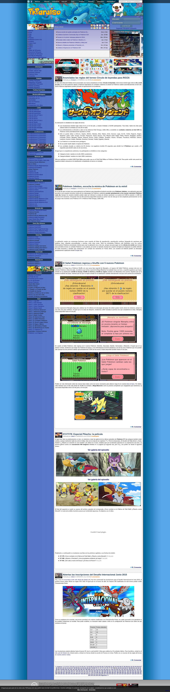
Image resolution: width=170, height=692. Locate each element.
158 (128, 671)
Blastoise (103, 270)
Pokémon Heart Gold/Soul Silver (38, 188)
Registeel (62, 135)
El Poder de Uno (33, 277)
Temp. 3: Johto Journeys (36, 304)
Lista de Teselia (33, 122)
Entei (108, 134)
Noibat (57, 442)
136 (71, 671)
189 (120, 672)
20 (91, 666)
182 (102, 672)
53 (65, 668)
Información (116, 37)
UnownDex (32, 76)
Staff (30, 36)
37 (122, 666)
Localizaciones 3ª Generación (37, 139)
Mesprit (108, 135)
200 (61, 673)
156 (123, 671)
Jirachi (95, 135)
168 (66, 672)
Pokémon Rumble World (36, 174)
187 (115, 672)
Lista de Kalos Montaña (35, 127)
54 (67, 668)
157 (125, 671)
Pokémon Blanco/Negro (35, 186)
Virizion (113, 137)
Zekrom (139, 137)
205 (74, 673)
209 (84, 673)
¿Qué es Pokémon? (34, 69)
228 (133, 673)
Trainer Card (32, 43)
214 (97, 673)
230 (138, 673)
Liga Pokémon (117, 50)
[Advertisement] (98, 177)
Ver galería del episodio (98, 450)
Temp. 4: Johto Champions (36, 306)
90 (133, 668)
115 (104, 669)
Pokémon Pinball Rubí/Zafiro (37, 232)
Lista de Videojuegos (35, 111)
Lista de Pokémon (34, 109)
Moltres (89, 134)
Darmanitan (118, 346)
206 (77, 673)
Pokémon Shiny (33, 74)
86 (125, 668)
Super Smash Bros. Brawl (36, 219)
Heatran (126, 135)
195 (135, 672)
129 (140, 669)
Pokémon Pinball (34, 244)
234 (94, 675)
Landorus (62, 139)
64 (85, 668)
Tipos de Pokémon (34, 101)
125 (130, 669)
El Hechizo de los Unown (36, 278)
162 (138, 671)
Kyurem (68, 139)
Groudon (82, 135)
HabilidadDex (111, 1)
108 (86, 669)
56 (71, 668)
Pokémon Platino (34, 189)
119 (114, 669)
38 (124, 666)
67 (91, 668)
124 (127, 669)
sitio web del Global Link (62, 653)
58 (74, 668)
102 (71, 669)
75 (105, 668)
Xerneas (90, 139)
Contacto (31, 41)
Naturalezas (32, 103)
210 (87, 673)
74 (104, 668)
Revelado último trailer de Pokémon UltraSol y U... (71, 40)
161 (135, 671)
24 (98, 666)
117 (109, 669)
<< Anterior (58, 666)
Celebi (128, 134)
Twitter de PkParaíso (35, 50)
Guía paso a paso (118, 40)
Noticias (37, 1)
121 (119, 669)
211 (89, 673)
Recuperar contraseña (129, 28)
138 (77, 671)
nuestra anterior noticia (63, 654)
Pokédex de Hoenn (118, 42)
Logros (31, 46)
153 (115, 671)
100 (66, 669)
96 (58, 669)
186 (112, 672)
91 (135, 668)
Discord (46, 1)
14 (80, 666)
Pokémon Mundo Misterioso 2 (37, 200)
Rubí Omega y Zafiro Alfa (127, 62)
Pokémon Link (33, 204)
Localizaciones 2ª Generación (37, 141)
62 (82, 668)
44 (135, 666)
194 (133, 672)
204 (71, 673)
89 (131, 668)
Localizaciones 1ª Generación (37, 142)
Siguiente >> (105, 675)
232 (89, 675)
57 (73, 668)
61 (80, 668)
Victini (96, 137)
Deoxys (100, 135)
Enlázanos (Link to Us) (35, 39)
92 (136, 668)
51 (62, 668)
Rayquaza (89, 135)
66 (89, 668)
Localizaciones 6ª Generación (37, 133)
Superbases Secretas (119, 55)
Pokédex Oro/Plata (34, 85)
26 (102, 666)
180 (97, 672)
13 (78, 666)
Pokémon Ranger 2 (34, 195)
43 (133, 666)
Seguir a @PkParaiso (34, 21)
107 (84, 669)
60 (78, 668)
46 (139, 666)
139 (79, 671)
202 (66, 673)
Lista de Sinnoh (33, 118)
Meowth (57, 511)
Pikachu (64, 442)
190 (123, 672)
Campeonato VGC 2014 (36, 105)
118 (112, 669)
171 (74, 672)
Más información (82, 690)
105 (79, 669)
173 (79, 672)
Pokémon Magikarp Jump (36, 152)
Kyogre (77, 135)
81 (116, 668)
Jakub (73, 265)
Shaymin (85, 137)
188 (117, 672)
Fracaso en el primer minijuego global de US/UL (71, 37)
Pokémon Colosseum (35, 255)
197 (140, 672)
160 (133, 671)
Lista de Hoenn (33, 117)
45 (137, 666)
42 (131, 666)
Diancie (107, 139)
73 (102, 668)
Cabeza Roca (67, 70)
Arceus (91, 137)
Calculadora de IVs (34, 98)
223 (120, 673)
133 (64, 671)
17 (86, 666)
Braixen (68, 558)
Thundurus (126, 137)
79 (113, 668)
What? (167, 690)
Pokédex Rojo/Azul (34, 87)
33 (115, 666)
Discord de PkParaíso (35, 52)
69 (94, 668)
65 (87, 668)
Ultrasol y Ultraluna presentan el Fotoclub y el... (71, 45)
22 (95, 666)
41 (130, 666)
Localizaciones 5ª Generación (37, 135)
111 (94, 669)
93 (138, 668)
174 (82, 672)
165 (59, 672)
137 (74, 671)
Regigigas (133, 135)
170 (71, 672)
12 (77, 666)
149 (105, 671)
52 (63, 668)
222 (117, 673)
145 (94, 671)
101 (68, 669)
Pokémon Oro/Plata (34, 238)
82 (118, 668)
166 (61, 672)
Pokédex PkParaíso (34, 80)
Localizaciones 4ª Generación (37, 137)
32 (113, 666)
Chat (30, 34)
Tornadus (119, 137)
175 (84, 672)
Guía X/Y (64, 1)
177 (89, 672)
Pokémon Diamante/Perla (36, 191)
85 (124, 668)
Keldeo (73, 139)
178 (92, 672)
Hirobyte (73, 80)
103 (73, 669)
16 (84, 666)
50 (60, 668)
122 (122, 669)
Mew (99, 134)
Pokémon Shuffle (34, 173)
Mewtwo (94, 134)
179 (94, 672)
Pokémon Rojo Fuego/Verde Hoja (38, 229)
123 (125, 669)
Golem (67, 68)
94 (140, 668)
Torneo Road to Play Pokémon (37, 57)
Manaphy (74, 137)
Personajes (116, 53)
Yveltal (96, 139)
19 (89, 666)
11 (75, 666)
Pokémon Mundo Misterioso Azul (38, 202)
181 (100, 672)
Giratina (139, 135)
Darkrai (80, 137)
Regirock (133, 134)
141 (84, 671)
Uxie (104, 135)
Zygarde (100, 139)
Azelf (113, 135)
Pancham (74, 558)
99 (63, 669)
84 (122, 668)
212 (92, 673)
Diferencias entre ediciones (121, 45)
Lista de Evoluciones (35, 113)
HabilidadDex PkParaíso (36, 84)
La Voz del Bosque (34, 280)
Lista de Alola (32, 129)
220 (112, 673)
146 (97, 671)
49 (58, 668)
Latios (72, 135)
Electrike (99, 346)
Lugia (118, 134)
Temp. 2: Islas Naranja (35, 302)
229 (135, 673)
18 (88, 666)
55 (69, 668)
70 (96, 668)
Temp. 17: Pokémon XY (35, 329)
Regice (139, 134)
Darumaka (106, 346)
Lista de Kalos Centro (35, 124)
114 (102, 669)
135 (69, 671)
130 (56, 671)
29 (108, 666)
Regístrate (119, 28)
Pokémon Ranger (34, 193)
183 (105, 672)
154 (117, 671)
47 (141, 666)
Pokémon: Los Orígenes (36, 333)
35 (119, 666)
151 (110, 671)
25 (100, 666)
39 (126, 666)
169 (69, 672)
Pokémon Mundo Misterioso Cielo (38, 198)
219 (110, 673)
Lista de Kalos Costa (35, 125)
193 (130, 672)
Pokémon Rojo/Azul (34, 242)
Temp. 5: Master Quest (35, 308)
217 (105, 673)
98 (62, 669)
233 (92, 675)
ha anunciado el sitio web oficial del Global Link (76, 579)
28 (106, 666)
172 (77, 672)
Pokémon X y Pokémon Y (36, 158)
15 (82, 666)
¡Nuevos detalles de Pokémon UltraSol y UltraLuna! (72, 42)
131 (59, 671)
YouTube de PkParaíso (35, 55)
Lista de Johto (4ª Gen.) (35, 120)
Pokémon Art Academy (35, 167)
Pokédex (91, 1)
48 (56, 668)
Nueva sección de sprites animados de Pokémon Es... (73, 32)
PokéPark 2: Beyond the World (37, 210)
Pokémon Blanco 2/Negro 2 (37, 182)
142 (87, 671)
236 (99, 675)
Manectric (127, 346)
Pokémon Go (32, 154)
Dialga (117, 135)
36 (120, 666)
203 (69, 673)
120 (117, 669)
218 (107, 673)
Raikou (104, 134)
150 (107, 671)
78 (111, 668)
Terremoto (67, 72)
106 (81, 669)
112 (96, 669)
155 (120, 671)
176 (87, 672)
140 (82, 671)
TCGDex (81, 1)
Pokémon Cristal (33, 237)
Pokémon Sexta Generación (36, 64)
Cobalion (101, 137)
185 (110, 672)
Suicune (113, 134)
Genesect (85, 139)
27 (104, 666)
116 (107, 669)
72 (100, 668)
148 (102, 671)
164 (56, 672)
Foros (30, 32)
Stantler (112, 346)
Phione (68, 137)
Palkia (122, 135)
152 (112, 671)
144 (92, 671)
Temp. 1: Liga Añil (34, 301)
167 (64, 672)
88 (129, 668)
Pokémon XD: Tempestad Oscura (38, 254)
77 (109, 668)
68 (93, 668)
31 (111, 666)
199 (59, 673)
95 (56, 669)
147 (100, 671)
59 (76, 668)
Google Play (78, 250)
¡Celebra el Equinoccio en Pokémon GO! (69, 47)
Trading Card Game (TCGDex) (128, 71)
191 (125, 672)
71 (98, 668)
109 (89, 669)
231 (140, 673)
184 (107, 672)
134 (66, 671)
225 (125, 673)
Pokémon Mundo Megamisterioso (38, 165)
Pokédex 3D (32, 171)
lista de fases (131, 384)
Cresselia (62, 137)
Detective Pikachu (34, 178)
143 (89, 671)
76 (107, 668)
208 (82, 673)
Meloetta (78, 139)
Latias (68, 135)
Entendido (92, 690)
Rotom (93, 560)
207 (79, 673)
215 (100, 673)
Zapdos (83, 134)
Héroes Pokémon (34, 282)
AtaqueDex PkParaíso (35, 82)
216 (102, 673)
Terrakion (107, 137)
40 (128, 666)
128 (137, 669)
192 (128, 672)
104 (76, 669)
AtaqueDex (100, 1)
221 (115, 673)
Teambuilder (32, 100)
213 (94, 673)
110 (91, 669)
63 (84, 668)
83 (120, 668)
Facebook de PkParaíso (36, 54)
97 (60, 669)
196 (138, 672)
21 (93, 666)
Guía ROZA (55, 1)
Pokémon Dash (33, 206)
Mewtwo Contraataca (35, 275)
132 (61, 671)
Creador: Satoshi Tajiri (35, 70)
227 (130, 673)
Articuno (78, 134)
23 (97, 666)
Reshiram (133, 137)
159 (130, 671)
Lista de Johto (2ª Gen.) (35, 115)
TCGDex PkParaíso (34, 92)
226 (128, 673)
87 (127, 668)
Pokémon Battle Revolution (36, 217)
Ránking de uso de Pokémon (37, 96)
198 (56, 673)
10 (73, 666)
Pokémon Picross (34, 176)
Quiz (72, 1)
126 (132, 669)
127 (135, 669)
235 (97, 675)
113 (99, 669)
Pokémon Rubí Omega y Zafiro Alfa (39, 160)
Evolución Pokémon (34, 72)
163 (140, 671)
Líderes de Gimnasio (119, 48)
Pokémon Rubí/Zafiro (35, 227)
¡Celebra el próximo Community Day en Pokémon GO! (73, 34)
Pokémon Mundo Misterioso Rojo (38, 230)
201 (64, 673)
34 (117, 666)
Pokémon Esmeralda (35, 225)
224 (123, 673)
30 (109, 666)
